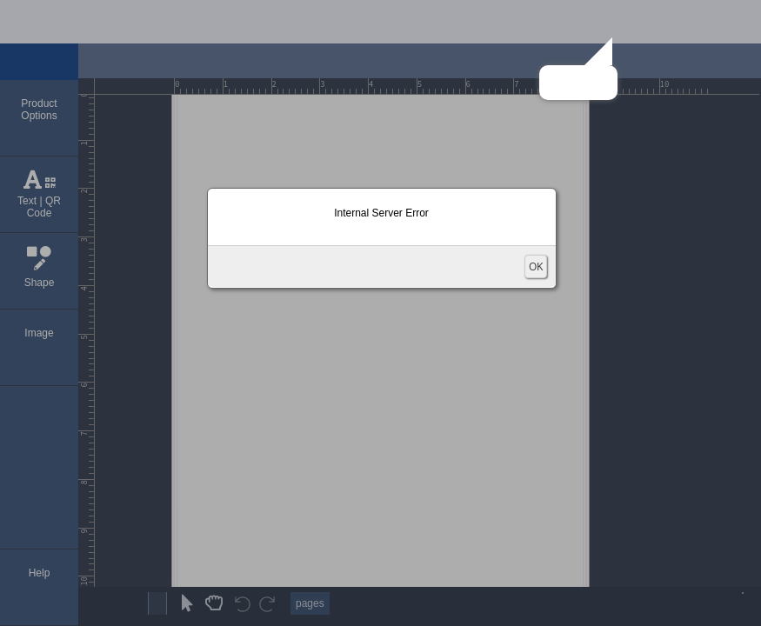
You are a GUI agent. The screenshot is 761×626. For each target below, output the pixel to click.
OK (536, 266)
